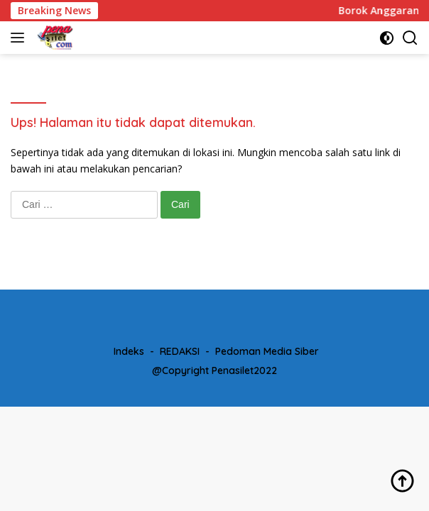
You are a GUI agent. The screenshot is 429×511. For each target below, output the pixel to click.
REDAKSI (180, 351)
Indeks (129, 351)
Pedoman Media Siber (267, 351)
